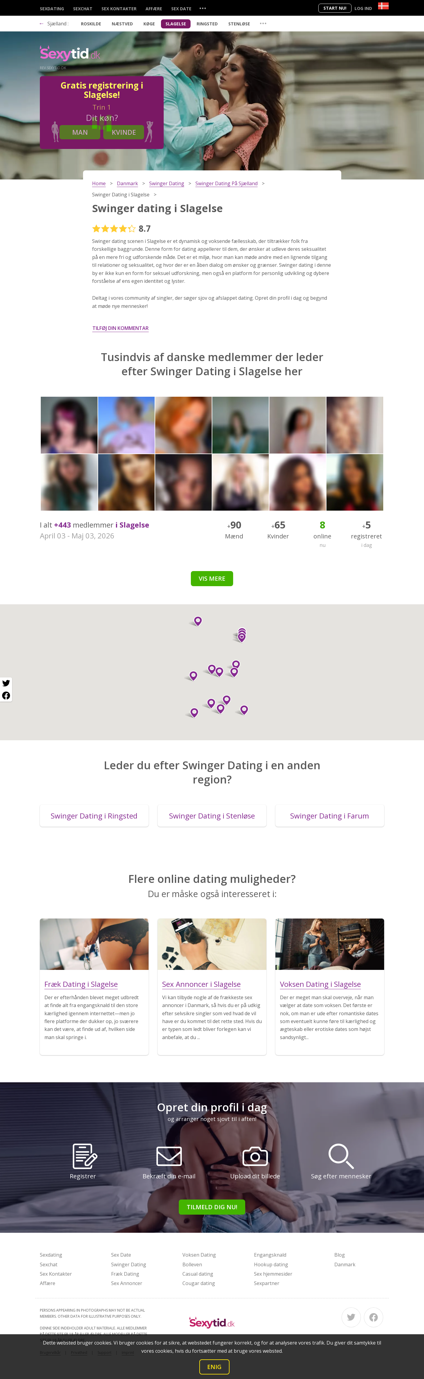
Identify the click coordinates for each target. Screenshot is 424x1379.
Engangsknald (270, 1254)
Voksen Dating (199, 1254)
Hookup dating (271, 1264)
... (202, 8)
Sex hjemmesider (273, 1274)
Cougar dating (198, 1283)
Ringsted (207, 24)
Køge (149, 24)
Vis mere (212, 578)
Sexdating (52, 8)
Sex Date (181, 8)
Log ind (363, 8)
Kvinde (124, 132)
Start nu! (334, 8)
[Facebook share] (6, 696)
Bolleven (192, 1264)
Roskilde (91, 24)
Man (80, 132)
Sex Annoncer (126, 1283)
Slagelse (175, 24)
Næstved (122, 24)
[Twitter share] (6, 683)
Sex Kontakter (119, 8)
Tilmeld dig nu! (212, 1207)
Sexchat (82, 8)
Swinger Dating (128, 1264)
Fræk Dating (125, 1274)
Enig (214, 1367)
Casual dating (197, 1274)
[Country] (383, 5)
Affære (154, 8)
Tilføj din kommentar (120, 328)
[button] (195, 621)
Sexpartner (266, 1283)
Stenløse (239, 24)
